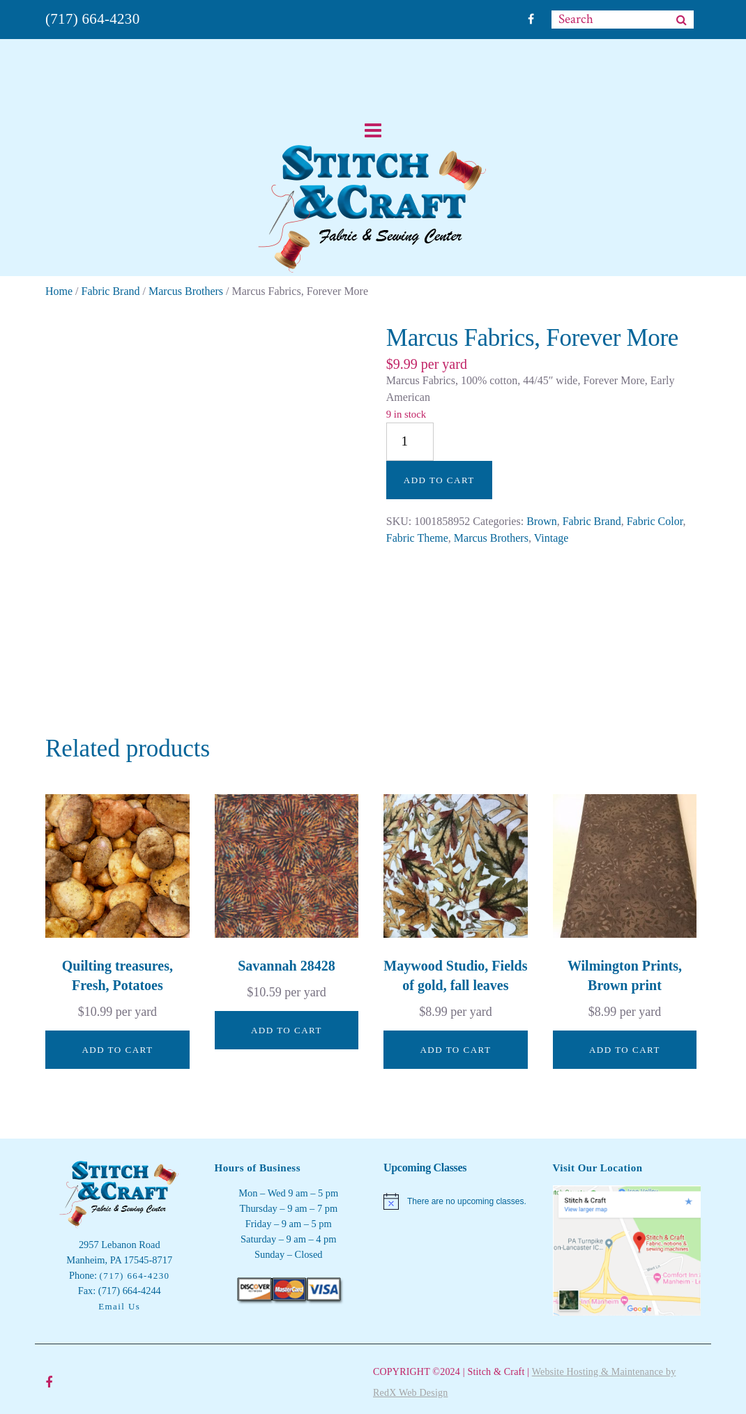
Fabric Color (655, 521)
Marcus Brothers (186, 291)
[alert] (457, 1201)
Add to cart (439, 480)
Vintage (551, 538)
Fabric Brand (111, 291)
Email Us (119, 1306)
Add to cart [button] (117, 1049)
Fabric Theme (417, 538)
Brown (541, 521)
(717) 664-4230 (92, 18)
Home (59, 291)
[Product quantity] (410, 442)
